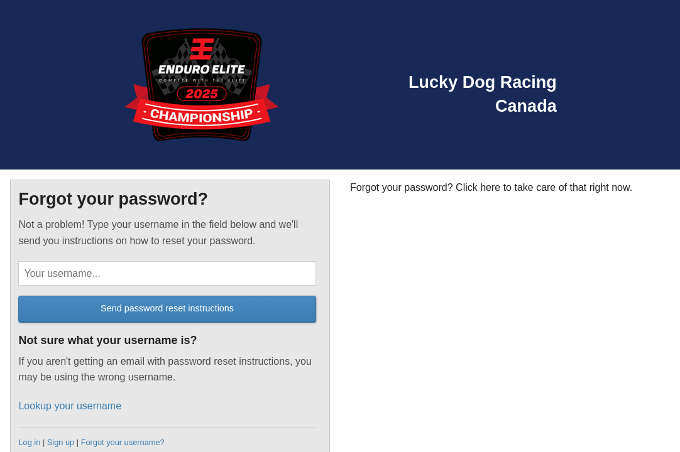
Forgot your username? (123, 442)
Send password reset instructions (167, 308)
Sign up (60, 442)
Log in (29, 442)
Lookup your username (69, 406)
